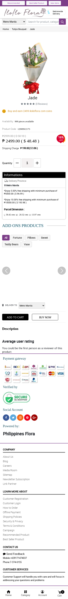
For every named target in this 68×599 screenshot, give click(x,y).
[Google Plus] (34, 417)
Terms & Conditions (14, 525)
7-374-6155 (16, 562)
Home (6, 29)
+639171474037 (18, 558)
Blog (5, 461)
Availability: (18, 121)
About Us (8, 456)
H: (35, 214)
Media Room (10, 470)
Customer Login (12, 503)
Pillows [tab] (31, 237)
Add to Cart (15, 317)
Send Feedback (14, 554)
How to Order (10, 507)
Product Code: (16, 129)
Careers (7, 465)
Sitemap (7, 474)
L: (9, 214)
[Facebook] (6, 417)
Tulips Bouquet (19, 29)
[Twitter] (13, 417)
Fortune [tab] (17, 237)
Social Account (13, 410)
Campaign (9, 530)
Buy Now (45, 317)
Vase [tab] (27, 244)
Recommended (13, 3)
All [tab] (6, 237)
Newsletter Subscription (16, 479)
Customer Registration (15, 498)
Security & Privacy (13, 521)
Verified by (10, 387)
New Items (55, 3)
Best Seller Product (36, 3)
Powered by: (11, 426)
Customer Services (15, 569)
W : (22, 214)
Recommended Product (16, 534)
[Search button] (62, 22)
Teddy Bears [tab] (11, 244)
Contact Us (10, 547)
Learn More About (15, 491)
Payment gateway (14, 358)
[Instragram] (20, 417)
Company (9, 449)
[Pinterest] (27, 417)
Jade (32, 29)
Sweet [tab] (44, 237)
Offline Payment (12, 512)
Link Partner (10, 483)
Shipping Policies (12, 516)
